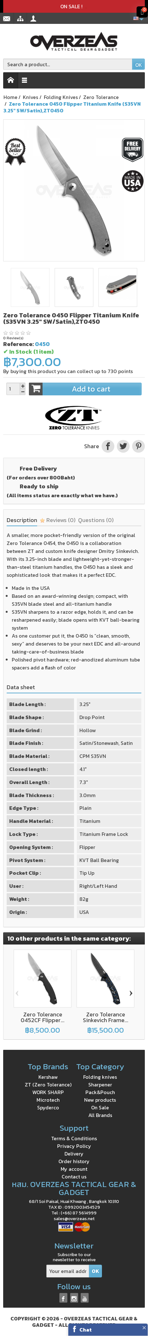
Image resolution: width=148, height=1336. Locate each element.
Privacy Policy (74, 1146)
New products (100, 1100)
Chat (85, 1329)
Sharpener (100, 1084)
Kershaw (48, 1077)
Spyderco (48, 1107)
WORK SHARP (48, 1092)
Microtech (48, 1100)
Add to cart (85, 389)
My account (74, 1169)
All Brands (100, 1115)
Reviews (58, 520)
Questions (96, 520)
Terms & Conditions (74, 1138)
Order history (74, 1161)
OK (138, 65)
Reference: (18, 344)
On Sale (100, 1107)
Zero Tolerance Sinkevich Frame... (105, 1017)
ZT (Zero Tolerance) (48, 1084)
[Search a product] (67, 64)
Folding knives (100, 1077)
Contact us (74, 1176)
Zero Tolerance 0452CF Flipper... (42, 1017)
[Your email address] (67, 1271)
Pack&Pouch (100, 1092)
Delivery (74, 1153)
